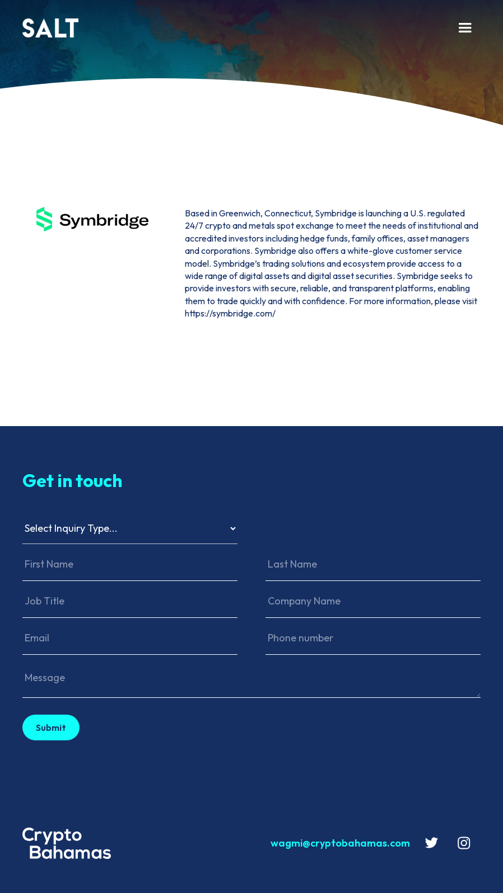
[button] (465, 28)
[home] (233, 28)
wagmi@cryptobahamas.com (340, 843)
